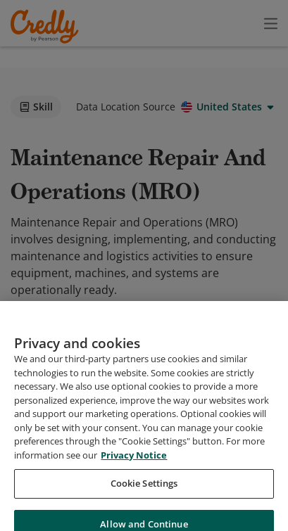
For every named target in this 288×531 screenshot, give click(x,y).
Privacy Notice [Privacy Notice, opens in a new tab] (134, 481)
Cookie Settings (144, 510)
